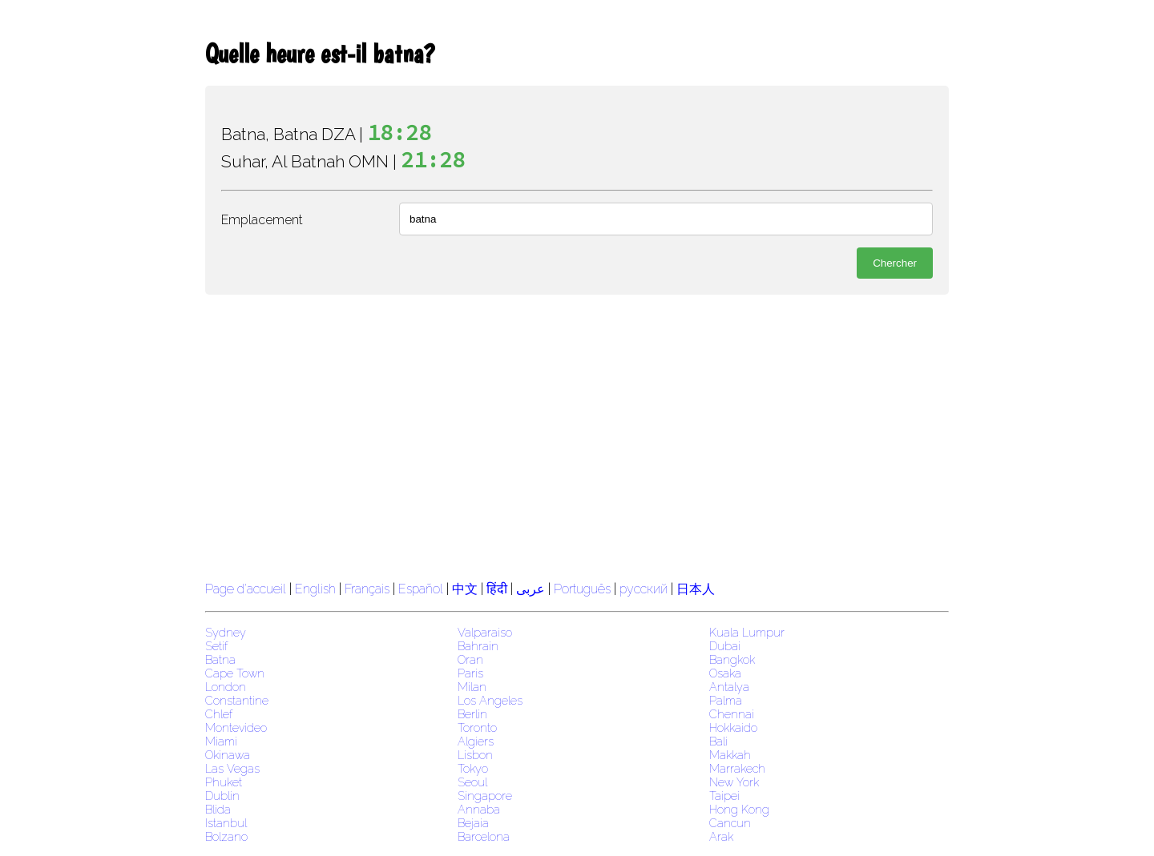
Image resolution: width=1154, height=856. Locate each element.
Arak (721, 836)
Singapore (485, 795)
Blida (218, 809)
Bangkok (732, 659)
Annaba (479, 809)
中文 (465, 589)
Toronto (477, 727)
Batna (220, 659)
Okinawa (227, 755)
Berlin (472, 714)
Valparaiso (485, 632)
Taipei (724, 795)
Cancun (730, 823)
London (225, 686)
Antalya (729, 686)
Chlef (218, 714)
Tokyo (473, 768)
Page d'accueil (245, 589)
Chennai (731, 714)
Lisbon (475, 755)
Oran (470, 659)
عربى (530, 589)
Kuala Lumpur (747, 632)
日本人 (695, 589)
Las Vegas (232, 768)
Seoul (472, 782)
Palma (725, 700)
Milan (472, 686)
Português (582, 589)
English (315, 589)
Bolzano (226, 836)
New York (734, 782)
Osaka (725, 673)
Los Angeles (490, 700)
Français (367, 589)
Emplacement (262, 219)
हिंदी (496, 589)
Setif (216, 646)
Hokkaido (733, 727)
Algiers (476, 741)
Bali (718, 741)
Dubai (724, 646)
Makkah (730, 755)
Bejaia (473, 823)
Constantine (236, 700)
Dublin (222, 795)
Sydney (225, 632)
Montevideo (236, 727)
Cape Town (234, 673)
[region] (577, 435)
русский (643, 589)
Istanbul (226, 823)
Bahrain (478, 646)
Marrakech (737, 768)
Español (422, 589)
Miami (221, 741)
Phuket (223, 782)
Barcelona (484, 836)
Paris (470, 673)
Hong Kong (739, 809)
